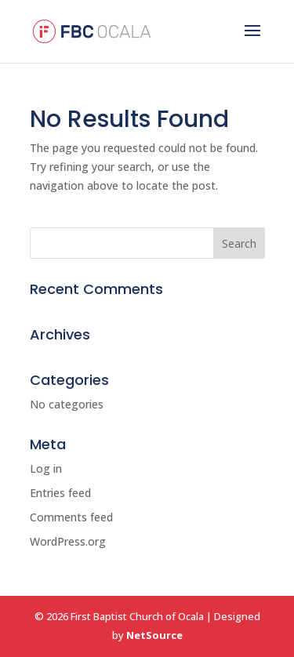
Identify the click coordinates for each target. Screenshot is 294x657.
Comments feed (71, 517)
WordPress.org (68, 541)
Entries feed (60, 492)
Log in (46, 468)
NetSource (154, 635)
